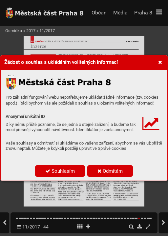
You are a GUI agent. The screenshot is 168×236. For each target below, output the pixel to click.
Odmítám (110, 171)
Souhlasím (60, 171)
